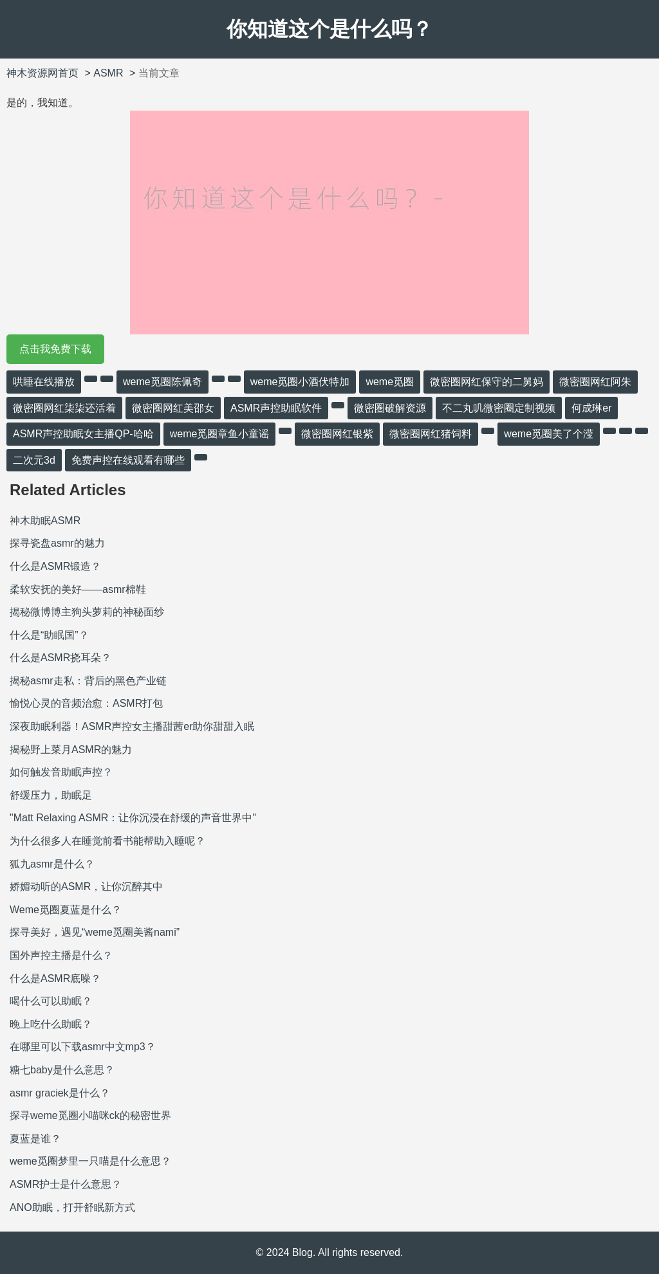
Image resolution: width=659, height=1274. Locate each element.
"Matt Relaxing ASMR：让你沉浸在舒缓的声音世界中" (133, 817)
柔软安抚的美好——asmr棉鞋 (78, 589)
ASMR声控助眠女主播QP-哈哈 (83, 433)
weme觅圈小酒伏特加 (300, 381)
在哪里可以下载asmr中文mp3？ (83, 1046)
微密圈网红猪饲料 (430, 433)
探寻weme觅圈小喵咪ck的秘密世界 (90, 1115)
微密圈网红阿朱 (595, 381)
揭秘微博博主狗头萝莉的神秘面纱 (87, 611)
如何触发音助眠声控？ (61, 772)
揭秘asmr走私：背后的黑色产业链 (88, 680)
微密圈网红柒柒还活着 (64, 408)
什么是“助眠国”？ (49, 635)
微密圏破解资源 (390, 408)
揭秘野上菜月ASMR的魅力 (71, 749)
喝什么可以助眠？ (51, 1001)
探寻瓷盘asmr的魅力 (57, 543)
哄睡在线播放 (44, 381)
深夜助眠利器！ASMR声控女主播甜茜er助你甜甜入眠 (132, 726)
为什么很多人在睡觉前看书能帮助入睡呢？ (107, 840)
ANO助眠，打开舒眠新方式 (72, 1207)
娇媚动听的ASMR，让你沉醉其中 (86, 886)
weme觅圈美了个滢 (548, 433)
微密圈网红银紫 (337, 433)
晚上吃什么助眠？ (51, 1024)
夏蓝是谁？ (35, 1138)
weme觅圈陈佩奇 (162, 381)
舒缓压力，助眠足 (51, 795)
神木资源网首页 (42, 73)
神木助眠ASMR (45, 520)
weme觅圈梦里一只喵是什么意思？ (90, 1161)
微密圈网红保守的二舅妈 (486, 381)
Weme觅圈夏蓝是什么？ (66, 909)
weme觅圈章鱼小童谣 (220, 433)
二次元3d (34, 460)
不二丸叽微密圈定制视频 (498, 408)
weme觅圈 (390, 381)
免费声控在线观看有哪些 (128, 460)
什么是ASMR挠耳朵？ (60, 657)
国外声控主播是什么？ (61, 955)
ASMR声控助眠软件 (276, 408)
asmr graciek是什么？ (60, 1092)
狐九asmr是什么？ (52, 864)
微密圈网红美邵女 (173, 408)
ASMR (108, 73)
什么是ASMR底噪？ (55, 978)
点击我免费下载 (55, 348)
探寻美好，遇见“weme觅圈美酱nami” (95, 932)
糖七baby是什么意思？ (62, 1069)
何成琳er (591, 408)
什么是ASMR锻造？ (55, 566)
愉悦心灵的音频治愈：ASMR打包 (86, 703)
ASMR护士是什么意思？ (66, 1184)
